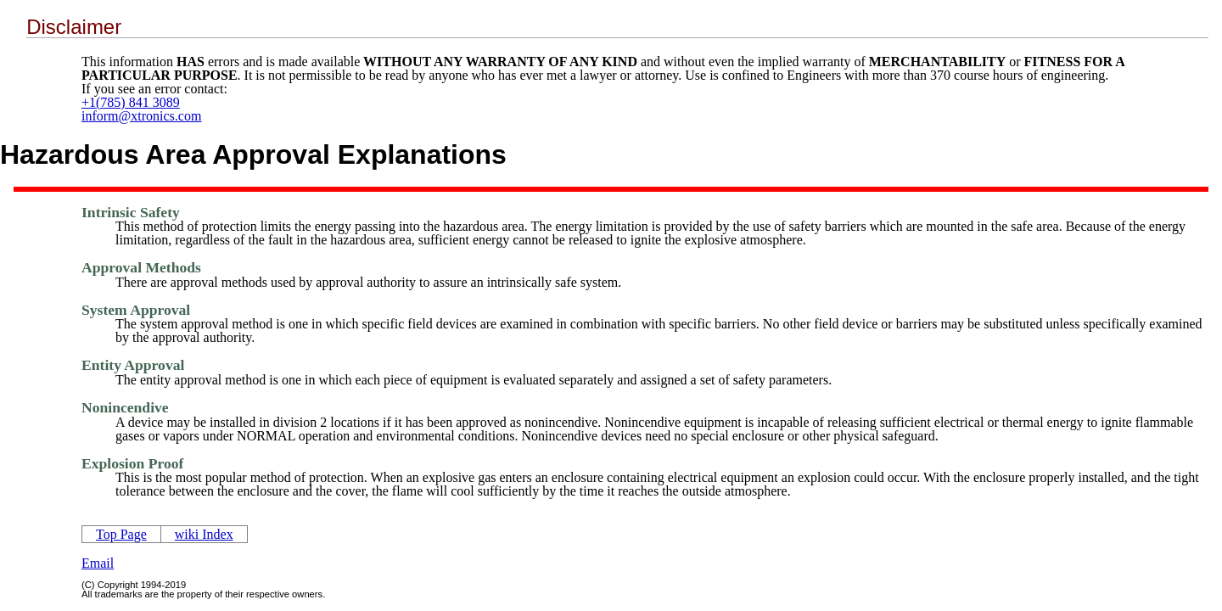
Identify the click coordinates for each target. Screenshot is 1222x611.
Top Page (121, 534)
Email (97, 563)
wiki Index (204, 534)
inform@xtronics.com (141, 116)
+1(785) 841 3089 (130, 102)
